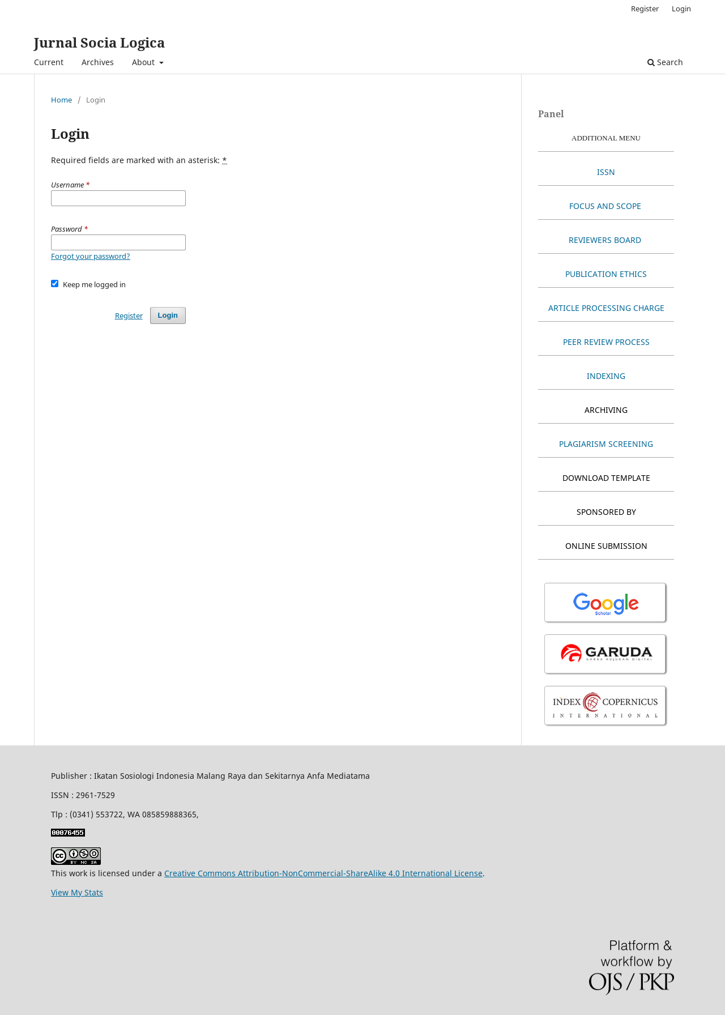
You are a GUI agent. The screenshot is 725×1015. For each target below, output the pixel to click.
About (144, 62)
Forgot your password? (90, 256)
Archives (98, 62)
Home (61, 100)
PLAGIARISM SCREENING (606, 443)
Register (645, 8)
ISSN (606, 172)
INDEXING (606, 375)
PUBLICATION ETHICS (606, 273)
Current (48, 62)
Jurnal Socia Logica (99, 42)
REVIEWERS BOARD (605, 239)
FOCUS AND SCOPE (606, 206)
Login (681, 8)
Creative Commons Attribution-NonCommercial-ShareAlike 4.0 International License (323, 873)
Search (665, 62)
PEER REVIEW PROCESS (606, 341)
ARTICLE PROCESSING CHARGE (606, 307)
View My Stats (77, 892)
